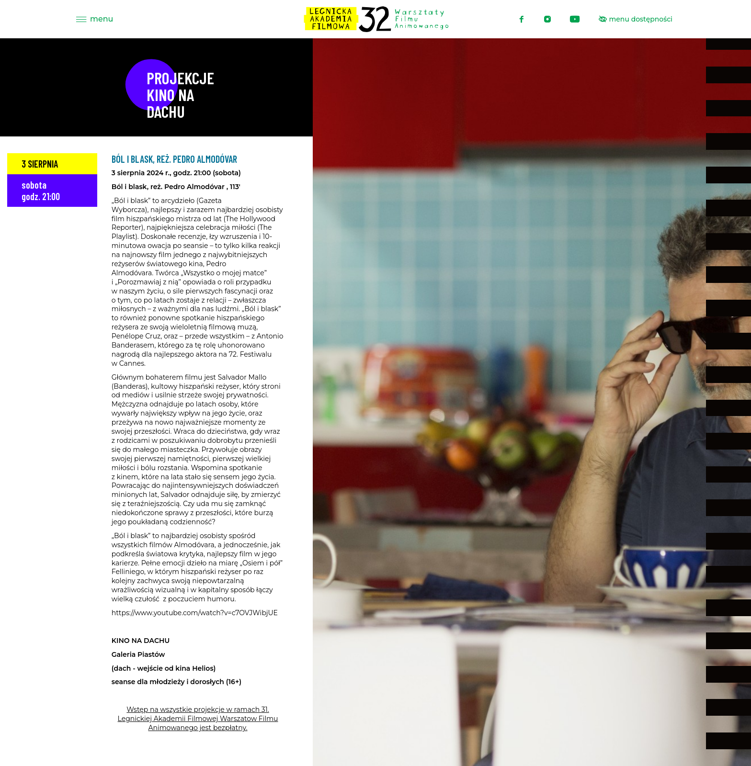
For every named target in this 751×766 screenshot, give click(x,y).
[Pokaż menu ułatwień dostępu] (636, 19)
